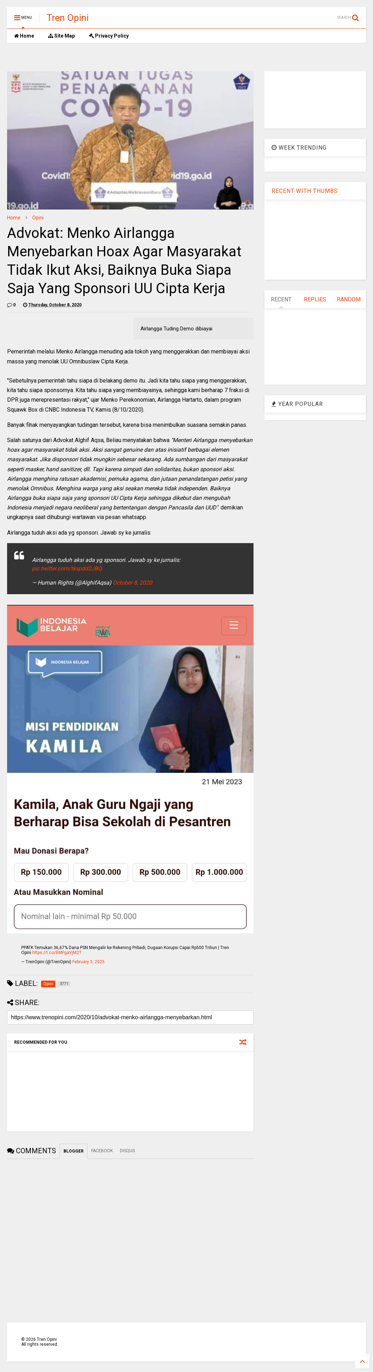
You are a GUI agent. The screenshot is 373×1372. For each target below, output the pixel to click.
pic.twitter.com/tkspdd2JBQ (67, 568)
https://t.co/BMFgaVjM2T (57, 952)
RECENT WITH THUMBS (305, 191)
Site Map (61, 36)
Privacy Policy (109, 36)
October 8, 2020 (132, 582)
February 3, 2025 (88, 961)
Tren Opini (67, 17)
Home (24, 36)
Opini (38, 218)
